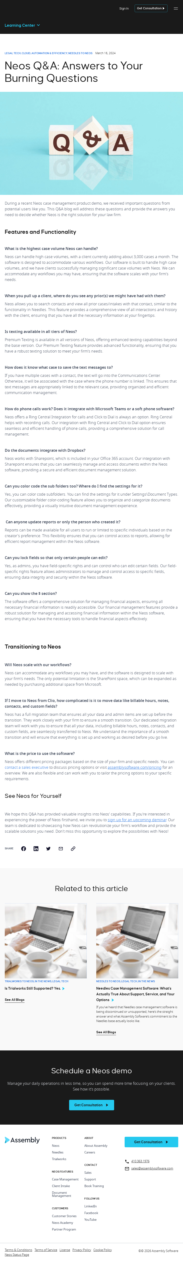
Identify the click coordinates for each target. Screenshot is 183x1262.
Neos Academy (62, 1223)
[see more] (91, 1105)
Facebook (91, 1213)
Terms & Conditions (18, 1250)
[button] (176, 11)
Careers (89, 1152)
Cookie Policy (102, 1250)
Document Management (61, 1194)
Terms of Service (46, 1250)
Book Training (94, 1186)
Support (90, 1179)
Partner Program (64, 1229)
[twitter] (48, 848)
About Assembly (95, 1146)
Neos (55, 1146)
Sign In (124, 8)
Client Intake (61, 1186)
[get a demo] (151, 8)
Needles (57, 1152)
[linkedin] (36, 848)
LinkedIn (90, 1206)
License (65, 1250)
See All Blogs (15, 1000)
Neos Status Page (17, 1255)
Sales (88, 1172)
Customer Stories (64, 1216)
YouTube (90, 1219)
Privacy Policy (81, 1250)
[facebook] (23, 848)
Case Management (65, 1179)
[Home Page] (22, 1142)
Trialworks (59, 1159)
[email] (60, 848)
